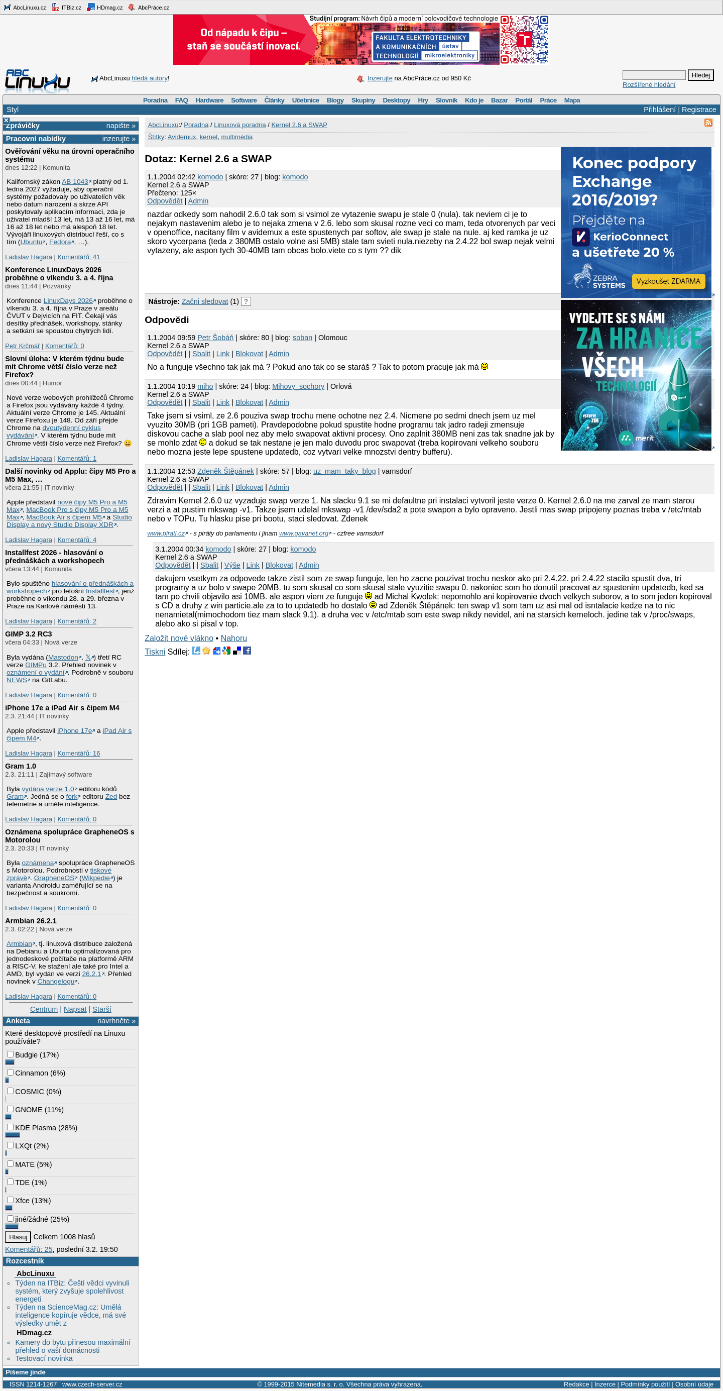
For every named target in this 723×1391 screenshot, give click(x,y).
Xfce (18, 1201)
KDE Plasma (31, 1128)
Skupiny (363, 100)
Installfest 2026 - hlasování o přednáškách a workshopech (54, 557)
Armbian (19, 943)
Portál (523, 100)
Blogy (335, 100)
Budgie (22, 1055)
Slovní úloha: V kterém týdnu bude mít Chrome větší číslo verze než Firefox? (64, 367)
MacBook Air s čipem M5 (64, 517)
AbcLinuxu (35, 1273)
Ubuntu (31, 242)
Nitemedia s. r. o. (320, 1384)
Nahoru (234, 638)
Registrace (699, 109)
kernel (208, 137)
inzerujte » (119, 139)
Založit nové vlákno (179, 638)
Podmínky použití (645, 1384)
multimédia (237, 137)
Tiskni (155, 652)
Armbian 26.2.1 (30, 921)
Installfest (100, 591)
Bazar (499, 100)
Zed (111, 796)
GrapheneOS (54, 878)
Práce (548, 100)
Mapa (572, 100)
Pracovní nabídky (36, 139)
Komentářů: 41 (78, 257)
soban (302, 338)
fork (72, 796)
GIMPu (36, 665)
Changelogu (56, 981)
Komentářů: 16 (78, 753)
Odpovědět (164, 201)
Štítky (156, 137)
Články (275, 100)
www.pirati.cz (166, 533)
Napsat (75, 1009)
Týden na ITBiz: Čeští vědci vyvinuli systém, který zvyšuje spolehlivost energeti (72, 1291)
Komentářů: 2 (76, 621)
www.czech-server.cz (92, 1384)
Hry (423, 100)
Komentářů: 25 (28, 1249)
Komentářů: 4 (76, 540)
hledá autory (150, 78)
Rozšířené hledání (649, 84)
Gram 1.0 (20, 766)
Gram (15, 796)
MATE (21, 1164)
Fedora (60, 242)
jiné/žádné (27, 1219)
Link (222, 354)
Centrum (44, 1009)
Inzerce (605, 1384)
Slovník (446, 100)
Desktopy (396, 100)
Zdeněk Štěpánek (225, 471)
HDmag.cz (104, 7)
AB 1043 (75, 181)
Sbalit (201, 354)
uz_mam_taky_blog (344, 471)
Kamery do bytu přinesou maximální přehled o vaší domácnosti (73, 1346)
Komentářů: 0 (64, 346)
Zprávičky (23, 126)
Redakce (576, 1384)
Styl (13, 109)
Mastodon (63, 657)
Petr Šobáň (215, 338)
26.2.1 (91, 974)
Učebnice (305, 100)
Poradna (155, 100)
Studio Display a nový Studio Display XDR (69, 520)
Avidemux (182, 137)
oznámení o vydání (36, 672)
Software (244, 100)
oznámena (38, 863)
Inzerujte (380, 78)
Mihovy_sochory (298, 386)
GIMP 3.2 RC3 (28, 634)
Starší (101, 1009)
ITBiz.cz (66, 7)
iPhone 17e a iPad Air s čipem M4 (62, 708)
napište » (121, 126)
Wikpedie (96, 878)
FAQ (181, 100)
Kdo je (474, 100)
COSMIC (25, 1092)
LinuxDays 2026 (68, 300)
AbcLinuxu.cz (24, 7)
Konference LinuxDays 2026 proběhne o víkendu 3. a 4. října (59, 274)
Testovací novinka (43, 1358)
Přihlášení (660, 109)
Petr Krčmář (22, 346)
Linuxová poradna (240, 125)
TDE (18, 1183)
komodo (210, 177)
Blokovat (249, 354)
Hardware (209, 100)
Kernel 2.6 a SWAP (299, 125)
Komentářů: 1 (76, 458)
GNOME (24, 1110)
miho (205, 386)
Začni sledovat (205, 301)
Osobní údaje (694, 1384)
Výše (232, 565)
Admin (198, 201)
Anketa (18, 1021)
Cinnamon (27, 1073)
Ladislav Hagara (28, 257)
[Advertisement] (262, 273)
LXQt (19, 1146)
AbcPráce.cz (148, 7)
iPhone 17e (74, 730)
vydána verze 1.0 (48, 789)
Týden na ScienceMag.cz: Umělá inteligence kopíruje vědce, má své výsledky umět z (70, 1315)
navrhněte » (116, 1021)
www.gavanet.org (303, 533)
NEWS (17, 680)
